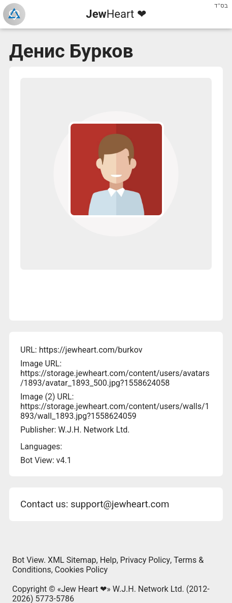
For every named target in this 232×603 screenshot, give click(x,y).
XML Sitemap (72, 560)
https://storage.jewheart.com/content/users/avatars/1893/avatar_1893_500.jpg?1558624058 (115, 378)
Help (108, 560)
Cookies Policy (81, 570)
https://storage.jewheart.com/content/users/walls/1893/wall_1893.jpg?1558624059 (114, 411)
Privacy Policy (145, 560)
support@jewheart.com (120, 504)
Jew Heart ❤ (84, 589)
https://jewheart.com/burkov (91, 350)
